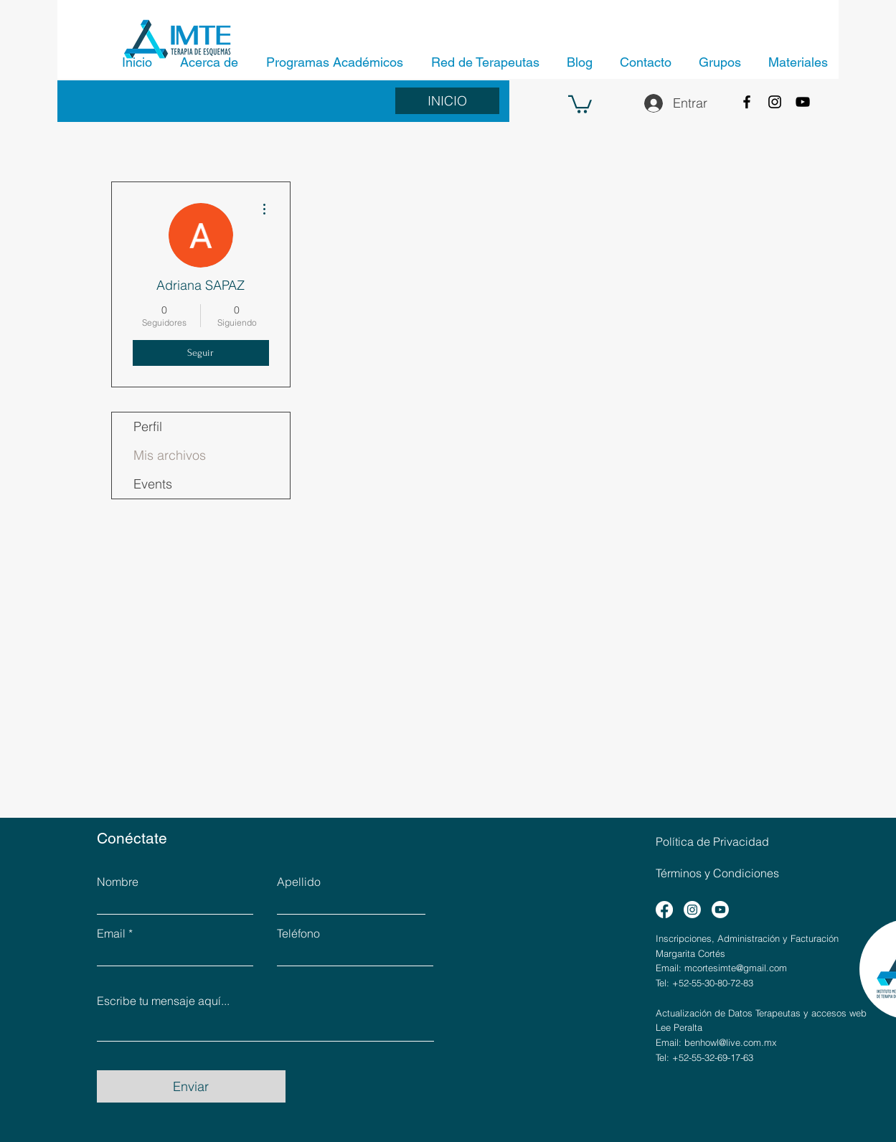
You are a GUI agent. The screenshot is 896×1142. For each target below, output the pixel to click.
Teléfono (298, 933)
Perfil (147, 426)
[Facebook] (746, 101)
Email (111, 933)
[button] (580, 103)
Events (152, 484)
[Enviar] (191, 1086)
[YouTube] (802, 101)
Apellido (299, 881)
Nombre (117, 881)
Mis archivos (169, 455)
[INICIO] (447, 101)
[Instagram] (774, 101)
